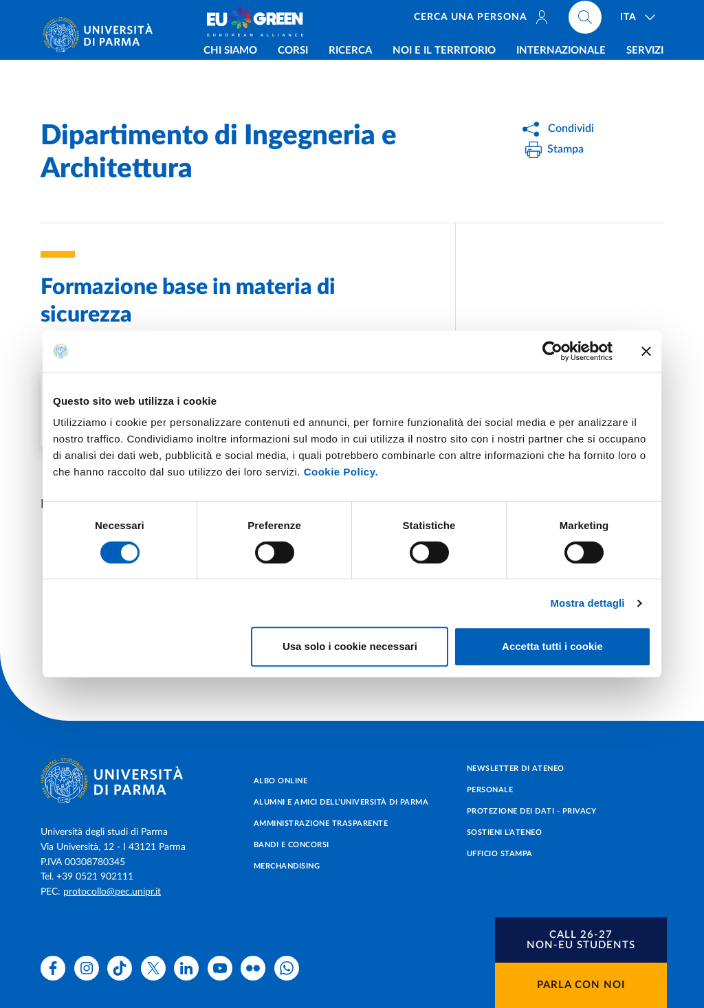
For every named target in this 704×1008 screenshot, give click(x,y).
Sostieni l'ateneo (504, 832)
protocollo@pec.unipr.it (112, 892)
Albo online (281, 781)
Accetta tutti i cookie (552, 646)
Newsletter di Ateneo (515, 768)
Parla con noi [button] (581, 985)
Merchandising (287, 866)
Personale (490, 790)
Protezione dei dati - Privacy (532, 811)
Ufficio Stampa (500, 854)
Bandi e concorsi (291, 845)
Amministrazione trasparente (321, 823)
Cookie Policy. (341, 472)
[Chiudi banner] (646, 351)
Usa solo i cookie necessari (350, 646)
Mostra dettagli (587, 603)
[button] (581, 940)
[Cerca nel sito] (585, 20)
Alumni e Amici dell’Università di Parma (341, 802)
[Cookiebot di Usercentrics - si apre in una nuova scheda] (552, 351)
